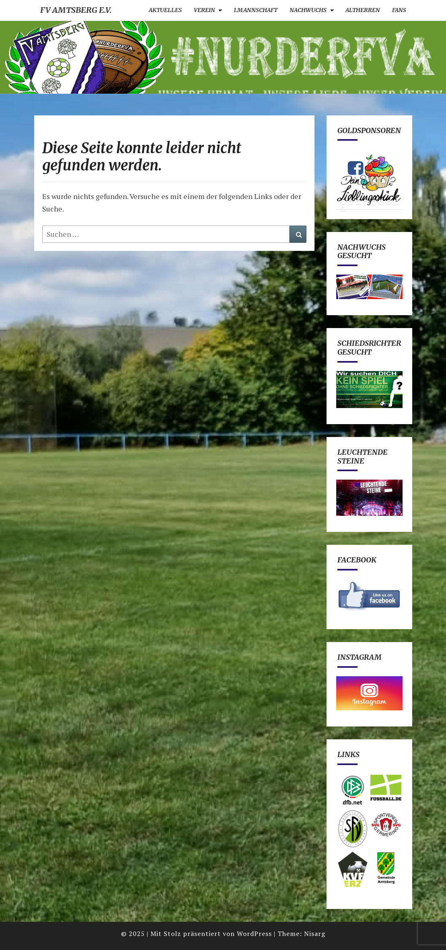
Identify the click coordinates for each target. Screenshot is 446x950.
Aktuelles (165, 10)
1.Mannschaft (255, 10)
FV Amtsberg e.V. (76, 10)
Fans (399, 10)
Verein (204, 10)
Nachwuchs (308, 10)
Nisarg (314, 933)
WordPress (254, 933)
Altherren (362, 10)
